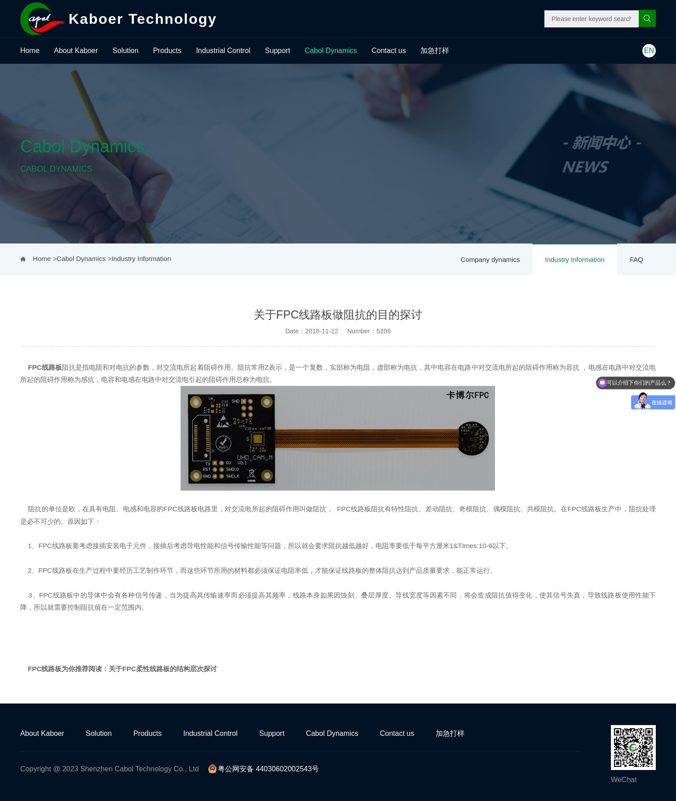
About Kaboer (76, 50)
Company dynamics (490, 259)
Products (167, 50)
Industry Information (575, 259)
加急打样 (434, 50)
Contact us (388, 50)
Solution (126, 50)
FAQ (636, 259)
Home (30, 50)
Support (277, 50)
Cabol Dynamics (331, 50)
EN (649, 50)
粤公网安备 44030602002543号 (263, 769)
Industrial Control (223, 50)
